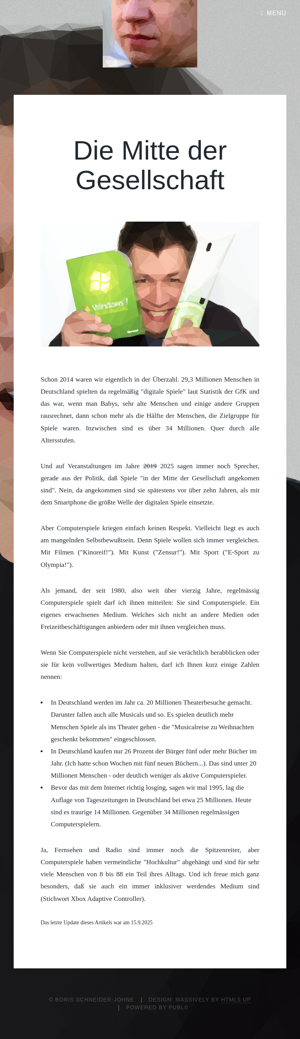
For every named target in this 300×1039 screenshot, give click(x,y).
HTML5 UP (236, 999)
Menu (277, 13)
